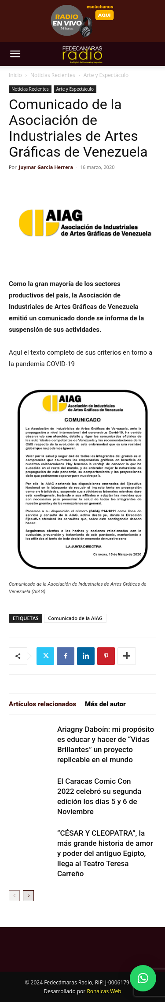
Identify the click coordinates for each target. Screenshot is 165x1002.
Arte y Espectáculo (106, 75)
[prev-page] (14, 895)
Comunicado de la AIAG (75, 618)
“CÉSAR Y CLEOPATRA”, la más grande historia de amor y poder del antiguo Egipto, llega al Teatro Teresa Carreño (105, 853)
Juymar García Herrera (46, 167)
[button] (15, 54)
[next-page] (28, 895)
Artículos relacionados (42, 704)
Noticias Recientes (52, 75)
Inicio (15, 75)
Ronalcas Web (104, 991)
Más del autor (105, 704)
